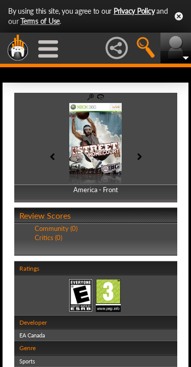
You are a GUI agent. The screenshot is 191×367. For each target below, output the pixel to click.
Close (179, 16)
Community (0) (56, 228)
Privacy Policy (134, 11)
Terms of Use (40, 21)
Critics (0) (48, 237)
